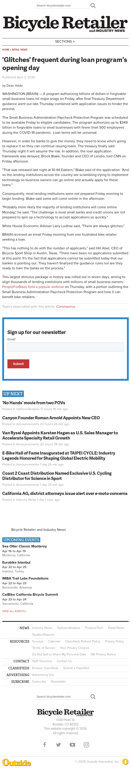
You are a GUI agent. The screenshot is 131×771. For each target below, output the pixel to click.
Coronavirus (65, 306)
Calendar (54, 641)
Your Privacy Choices (74, 648)
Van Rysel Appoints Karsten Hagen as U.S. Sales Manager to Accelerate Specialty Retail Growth (60, 435)
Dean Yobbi (15, 86)
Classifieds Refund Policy (82, 641)
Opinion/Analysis (28, 409)
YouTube (72, 744)
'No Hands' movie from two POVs (33, 403)
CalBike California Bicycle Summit (30, 594)
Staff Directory (42, 661)
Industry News (26, 500)
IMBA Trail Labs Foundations (25, 578)
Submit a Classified (76, 668)
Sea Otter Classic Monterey (24, 546)
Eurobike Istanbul (16, 562)
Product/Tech (94, 628)
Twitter (58, 744)
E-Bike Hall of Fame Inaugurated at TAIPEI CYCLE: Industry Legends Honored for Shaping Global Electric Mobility (58, 455)
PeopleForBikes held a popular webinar (33, 287)
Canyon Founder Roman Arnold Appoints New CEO (51, 418)
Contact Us (64, 661)
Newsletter (58, 681)
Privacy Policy (114, 641)
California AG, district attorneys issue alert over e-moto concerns (65, 493)
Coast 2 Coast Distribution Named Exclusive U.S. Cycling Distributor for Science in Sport (57, 475)
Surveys (37, 641)
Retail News (19, 49)
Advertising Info (43, 675)
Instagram (86, 744)
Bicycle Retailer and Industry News (38, 529)
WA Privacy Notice (103, 654)
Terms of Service (43, 648)
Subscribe (39, 681)
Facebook (44, 744)
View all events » (14, 611)
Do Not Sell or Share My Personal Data (59, 654)
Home (5, 49)
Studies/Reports (43, 635)
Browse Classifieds (45, 668)
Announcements (27, 424)
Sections (65, 41)
